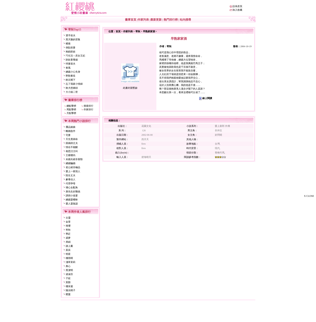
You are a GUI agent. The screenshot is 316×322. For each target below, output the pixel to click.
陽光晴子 (70, 290)
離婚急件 (70, 131)
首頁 (118, 31)
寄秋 (68, 229)
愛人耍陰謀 (72, 203)
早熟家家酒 (149, 31)
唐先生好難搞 (73, 191)
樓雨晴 (69, 258)
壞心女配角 (72, 187)
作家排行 (88, 109)
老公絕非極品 (73, 167)
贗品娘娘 (70, 127)
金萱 (68, 221)
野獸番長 (70, 75)
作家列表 (143, 19)
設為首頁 (237, 6)
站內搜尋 (185, 19)
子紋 (68, 278)
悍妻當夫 (70, 63)
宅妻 (68, 135)
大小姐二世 (72, 92)
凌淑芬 (69, 274)
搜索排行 (88, 105)
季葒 (68, 233)
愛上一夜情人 (73, 171)
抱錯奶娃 (70, 51)
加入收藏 (237, 9)
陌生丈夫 (70, 175)
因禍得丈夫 (72, 143)
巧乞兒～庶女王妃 (75, 55)
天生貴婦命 (72, 139)
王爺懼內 (70, 155)
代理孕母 (70, 183)
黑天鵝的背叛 (73, 39)
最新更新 (156, 19)
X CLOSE (309, 196)
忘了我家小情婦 (74, 83)
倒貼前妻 (70, 47)
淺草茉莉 (70, 262)
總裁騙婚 (70, 163)
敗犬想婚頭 (72, 87)
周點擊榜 (71, 109)
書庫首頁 (130, 19)
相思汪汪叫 (72, 151)
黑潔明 (69, 270)
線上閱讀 (207, 98)
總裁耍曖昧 (72, 199)
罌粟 (68, 294)
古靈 (68, 217)
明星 (68, 254)
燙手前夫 (70, 35)
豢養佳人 (70, 179)
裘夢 (68, 238)
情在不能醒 (72, 147)
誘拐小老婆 (72, 195)
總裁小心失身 (73, 71)
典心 (68, 266)
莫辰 (68, 250)
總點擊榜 (71, 105)
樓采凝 (69, 286)
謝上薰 (69, 246)
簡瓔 (68, 225)
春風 (68, 67)
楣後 (68, 43)
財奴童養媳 (72, 59)
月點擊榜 (71, 113)
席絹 (68, 242)
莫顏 (68, 282)
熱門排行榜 (171, 19)
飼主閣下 (70, 79)
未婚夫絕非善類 (74, 159)
